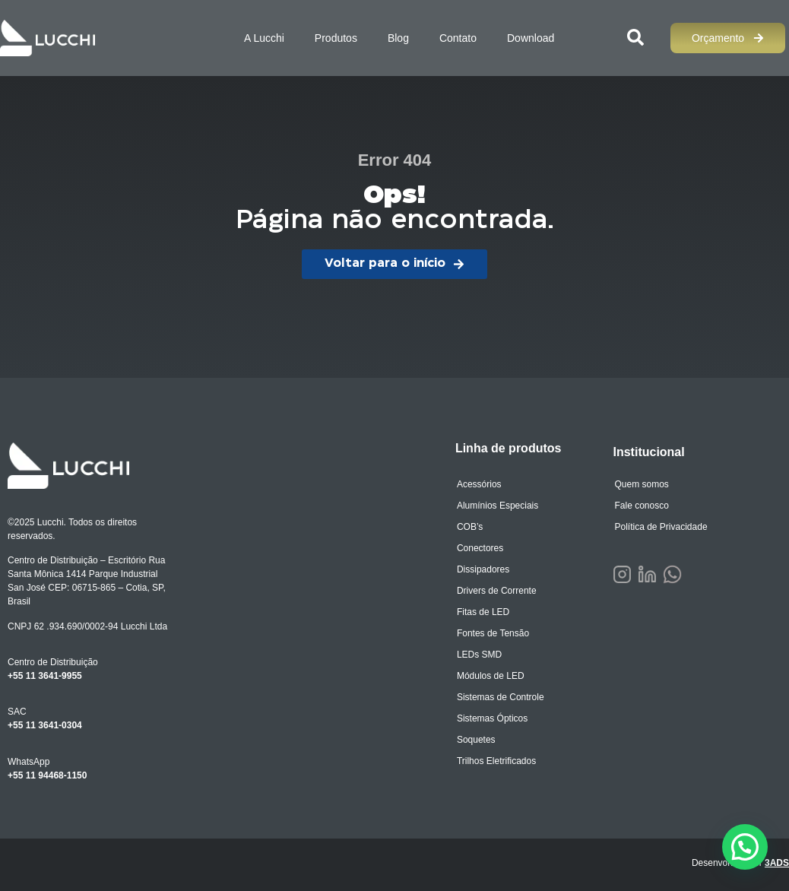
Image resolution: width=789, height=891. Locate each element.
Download (530, 38)
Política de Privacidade (660, 527)
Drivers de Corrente (497, 590)
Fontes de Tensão (493, 633)
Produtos (336, 38)
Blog (398, 38)
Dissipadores (483, 569)
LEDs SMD (479, 654)
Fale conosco (641, 505)
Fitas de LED (483, 612)
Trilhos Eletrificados (496, 761)
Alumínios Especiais (497, 505)
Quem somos (641, 484)
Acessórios (479, 484)
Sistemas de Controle (500, 697)
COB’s (470, 527)
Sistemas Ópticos (492, 718)
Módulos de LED (490, 676)
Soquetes (476, 739)
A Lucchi (264, 38)
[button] (745, 847)
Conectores (480, 548)
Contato (458, 38)
